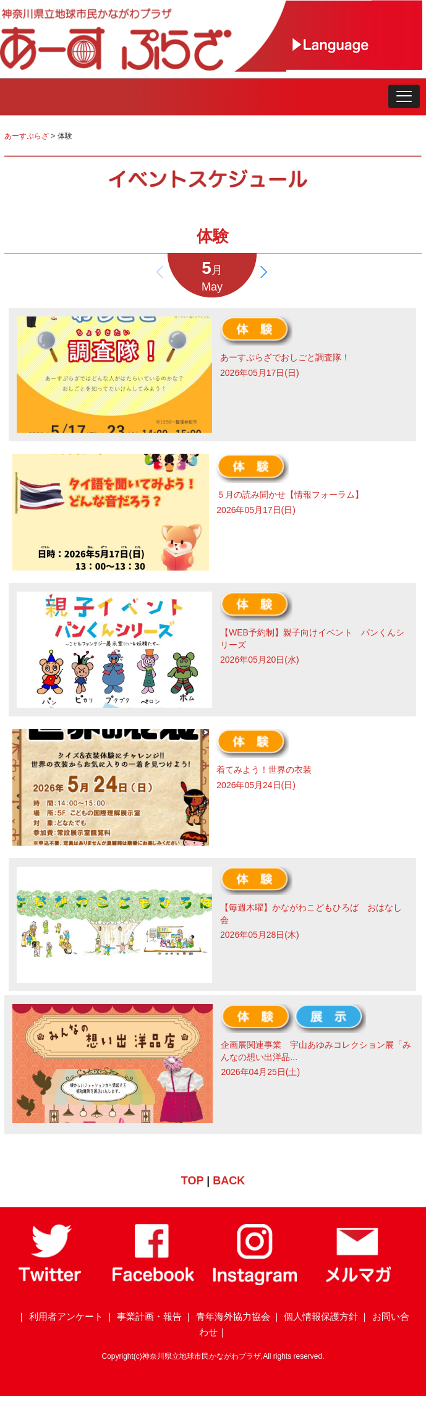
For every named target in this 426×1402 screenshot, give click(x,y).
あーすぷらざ (26, 136)
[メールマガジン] (358, 1282)
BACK (229, 1181)
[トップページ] (143, 68)
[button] (404, 96)
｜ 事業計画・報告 (143, 1316)
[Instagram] (255, 1282)
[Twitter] (51, 1282)
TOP (192, 1181)
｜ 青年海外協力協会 (227, 1316)
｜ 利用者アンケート (60, 1316)
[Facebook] (153, 1282)
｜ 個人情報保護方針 (315, 1316)
